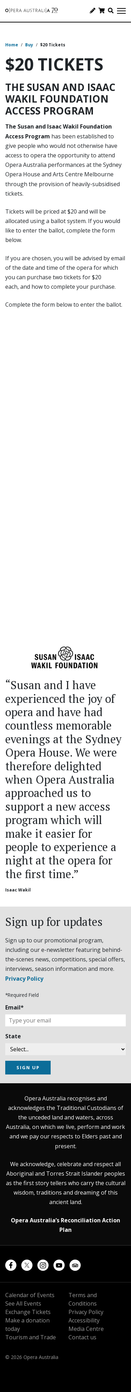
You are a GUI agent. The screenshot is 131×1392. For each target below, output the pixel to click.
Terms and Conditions (82, 1299)
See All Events (23, 1303)
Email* (14, 1007)
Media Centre (86, 1329)
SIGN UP (28, 1067)
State (13, 1036)
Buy (29, 45)
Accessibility (84, 1320)
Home (11, 45)
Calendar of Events (29, 1295)
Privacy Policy (24, 978)
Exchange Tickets (28, 1312)
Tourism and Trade (30, 1337)
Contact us (82, 1337)
